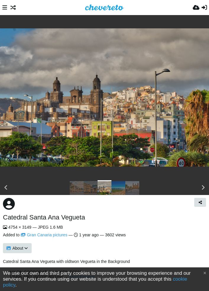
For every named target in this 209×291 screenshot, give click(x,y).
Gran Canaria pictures (44, 235)
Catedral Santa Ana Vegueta (44, 217)
